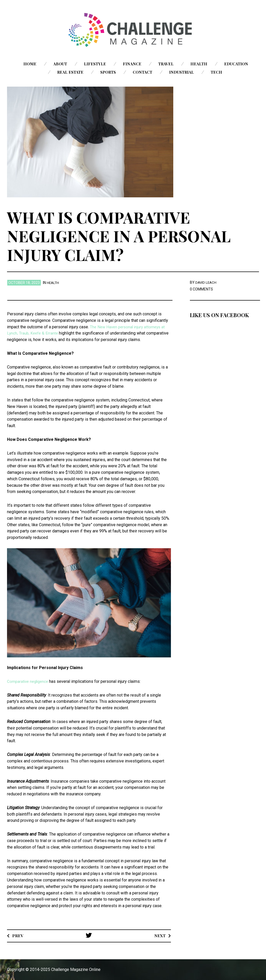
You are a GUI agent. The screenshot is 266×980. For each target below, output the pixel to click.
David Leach (206, 282)
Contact (142, 72)
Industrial (181, 72)
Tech (216, 72)
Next (160, 935)
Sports (108, 72)
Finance (132, 63)
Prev (17, 935)
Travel (166, 63)
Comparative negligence (29, 681)
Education (236, 63)
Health (198, 63)
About (60, 63)
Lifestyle (95, 63)
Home (29, 63)
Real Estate (70, 72)
